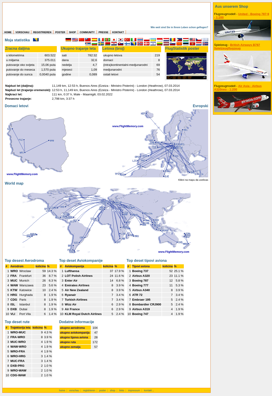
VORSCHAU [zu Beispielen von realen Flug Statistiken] (22, 32)
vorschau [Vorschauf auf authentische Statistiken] (74, 390)
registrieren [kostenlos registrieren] (89, 390)
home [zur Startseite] (62, 390)
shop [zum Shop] (112, 390)
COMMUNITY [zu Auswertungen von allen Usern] (87, 32)
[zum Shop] (242, 7)
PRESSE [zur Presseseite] (103, 32)
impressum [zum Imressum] (134, 390)
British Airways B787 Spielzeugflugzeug (237, 46)
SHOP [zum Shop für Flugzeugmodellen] (72, 32)
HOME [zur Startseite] (8, 32)
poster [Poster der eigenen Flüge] (102, 390)
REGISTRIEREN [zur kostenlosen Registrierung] (42, 32)
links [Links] (121, 390)
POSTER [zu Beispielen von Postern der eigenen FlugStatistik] (60, 32)
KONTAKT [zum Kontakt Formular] (118, 32)
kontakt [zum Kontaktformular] (148, 390)
